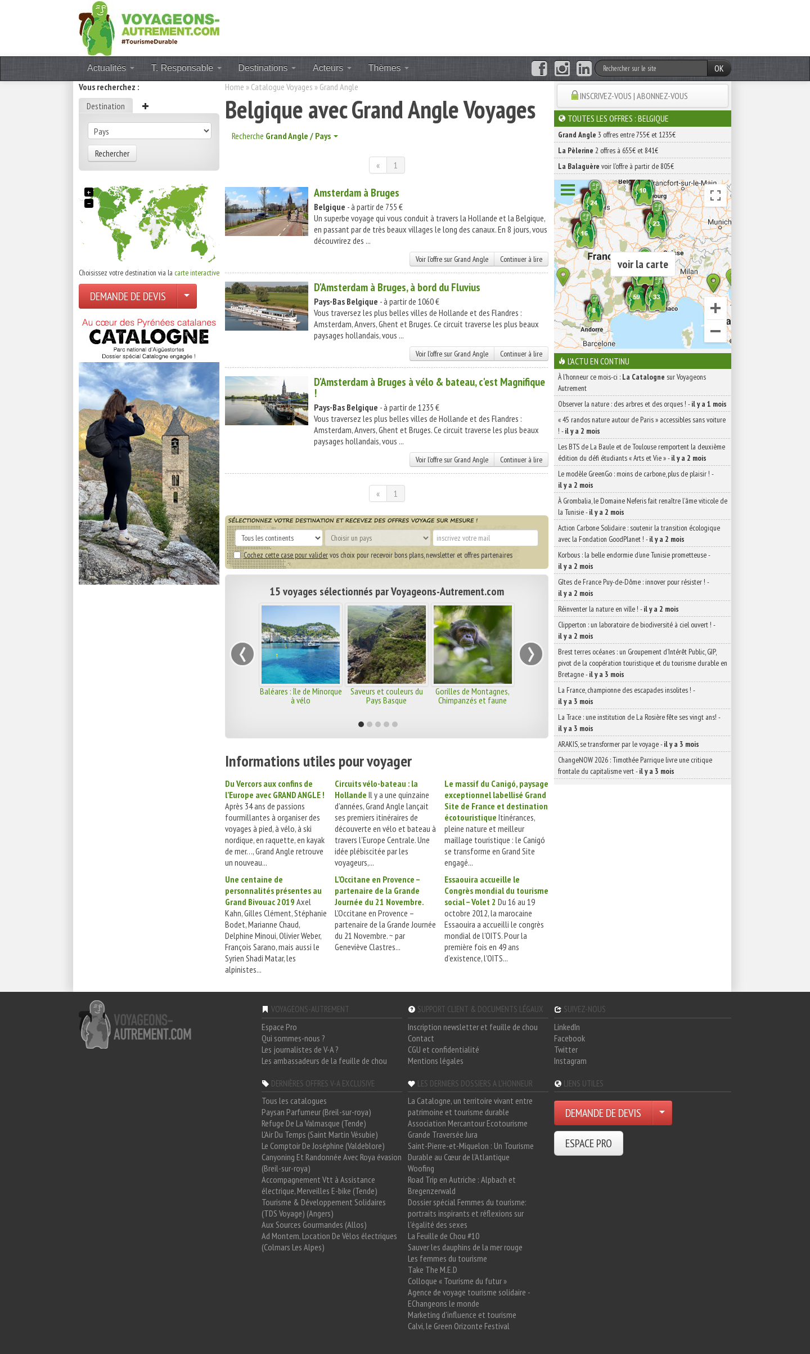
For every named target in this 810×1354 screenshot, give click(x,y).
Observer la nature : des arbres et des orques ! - (642, 404)
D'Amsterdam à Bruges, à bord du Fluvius (397, 287)
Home (234, 86)
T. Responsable (186, 68)
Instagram (570, 1060)
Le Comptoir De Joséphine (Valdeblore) (323, 1145)
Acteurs (332, 68)
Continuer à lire (521, 259)
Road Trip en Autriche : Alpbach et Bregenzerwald (462, 1185)
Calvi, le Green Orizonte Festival (459, 1325)
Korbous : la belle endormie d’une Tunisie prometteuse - (634, 560)
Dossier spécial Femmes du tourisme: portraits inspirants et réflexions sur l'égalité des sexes (467, 1213)
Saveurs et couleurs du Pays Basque (386, 695)
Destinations (267, 68)
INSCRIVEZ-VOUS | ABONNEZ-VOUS (634, 95)
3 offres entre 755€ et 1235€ (617, 135)
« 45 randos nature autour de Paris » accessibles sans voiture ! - (642, 425)
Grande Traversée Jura (443, 1134)
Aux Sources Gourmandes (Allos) (314, 1224)
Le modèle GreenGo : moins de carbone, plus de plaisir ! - (635, 479)
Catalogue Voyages (282, 86)
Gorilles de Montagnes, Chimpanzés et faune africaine (472, 700)
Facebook (569, 1038)
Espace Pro (279, 1026)
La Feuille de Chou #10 (443, 1235)
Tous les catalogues (294, 1100)
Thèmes (388, 68)
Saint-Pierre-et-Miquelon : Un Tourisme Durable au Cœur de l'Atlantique (471, 1151)
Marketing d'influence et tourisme (462, 1314)
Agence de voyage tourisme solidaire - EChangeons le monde (469, 1297)
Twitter (566, 1049)
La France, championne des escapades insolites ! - (626, 695)
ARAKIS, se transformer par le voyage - (628, 744)
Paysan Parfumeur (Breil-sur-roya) (316, 1111)
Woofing (421, 1168)
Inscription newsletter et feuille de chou (473, 1026)
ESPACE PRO (588, 1143)
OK (719, 68)
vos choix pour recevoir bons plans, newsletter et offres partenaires (372, 555)
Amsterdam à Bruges (356, 192)
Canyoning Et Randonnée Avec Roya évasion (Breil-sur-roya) (332, 1162)
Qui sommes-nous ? (293, 1038)
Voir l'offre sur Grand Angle (452, 259)
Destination (106, 106)
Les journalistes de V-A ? (300, 1049)
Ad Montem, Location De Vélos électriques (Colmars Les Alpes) (329, 1241)
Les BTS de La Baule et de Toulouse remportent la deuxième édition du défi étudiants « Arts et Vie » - (641, 452)
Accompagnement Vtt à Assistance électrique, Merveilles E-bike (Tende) (319, 1185)
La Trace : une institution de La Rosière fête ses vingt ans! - (639, 722)
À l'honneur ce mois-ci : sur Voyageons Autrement (632, 382)
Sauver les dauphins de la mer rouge (465, 1247)
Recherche (285, 135)
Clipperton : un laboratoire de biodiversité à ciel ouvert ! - (636, 630)
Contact (421, 1038)
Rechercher (112, 153)
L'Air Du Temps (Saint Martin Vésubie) (320, 1134)
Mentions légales (436, 1060)
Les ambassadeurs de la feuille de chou (324, 1060)
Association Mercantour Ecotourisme (468, 1123)
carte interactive (196, 273)
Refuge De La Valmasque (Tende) (314, 1123)
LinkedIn (567, 1026)
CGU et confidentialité (443, 1049)
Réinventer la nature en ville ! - (618, 609)
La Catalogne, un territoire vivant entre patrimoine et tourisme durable (470, 1106)
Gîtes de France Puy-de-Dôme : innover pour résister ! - (633, 587)
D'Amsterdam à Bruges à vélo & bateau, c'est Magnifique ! (429, 387)
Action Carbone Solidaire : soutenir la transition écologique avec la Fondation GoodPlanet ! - (639, 533)
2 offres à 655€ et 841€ (608, 150)
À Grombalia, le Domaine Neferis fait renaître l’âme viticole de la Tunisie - (642, 506)
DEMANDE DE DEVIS (128, 296)
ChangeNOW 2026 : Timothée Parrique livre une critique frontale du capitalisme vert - (635, 765)
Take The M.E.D (432, 1269)
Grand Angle (339, 86)
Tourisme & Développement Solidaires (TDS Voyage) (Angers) (324, 1207)
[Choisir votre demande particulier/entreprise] (187, 296)
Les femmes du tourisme (447, 1258)
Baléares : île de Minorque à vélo (301, 695)
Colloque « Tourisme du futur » (457, 1280)
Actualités (110, 68)
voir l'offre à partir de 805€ (616, 166)
